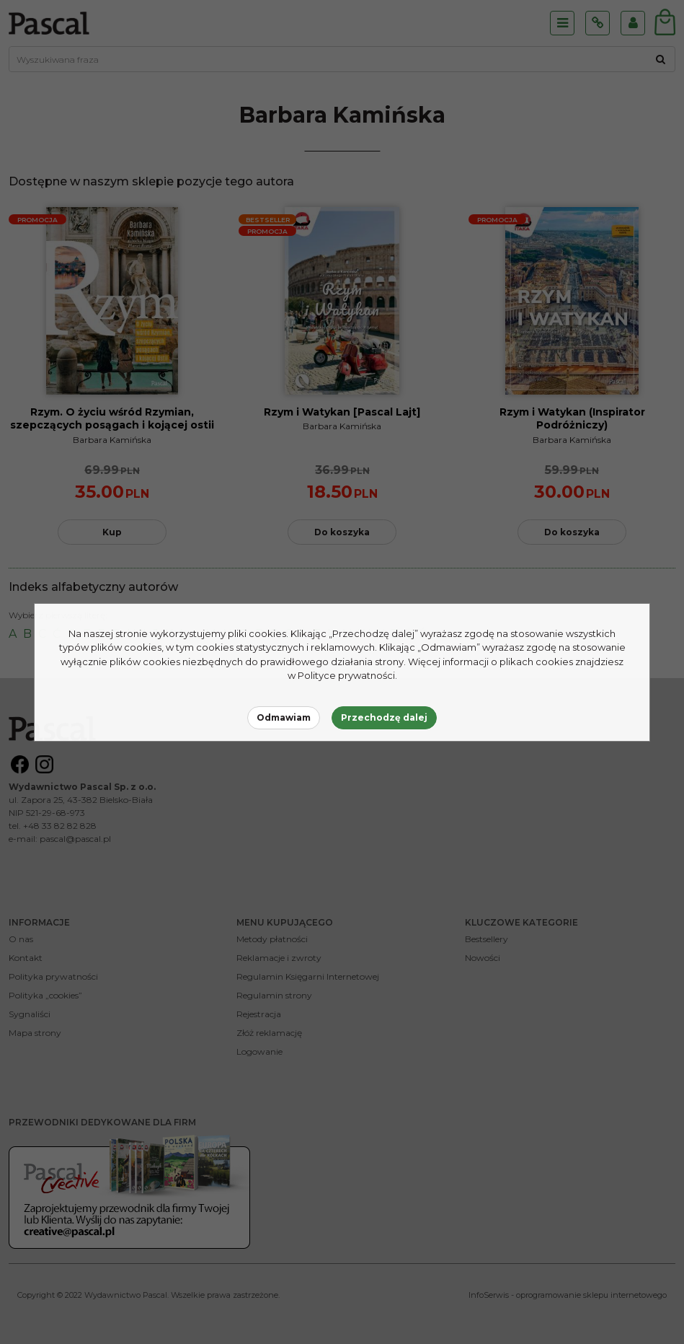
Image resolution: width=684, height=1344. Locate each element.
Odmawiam (284, 717)
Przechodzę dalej (384, 717)
